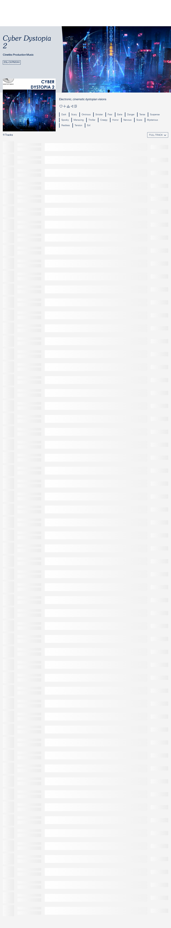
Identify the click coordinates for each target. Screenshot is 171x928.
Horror (115, 120)
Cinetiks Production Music (18, 55)
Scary (74, 115)
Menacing (79, 120)
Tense (142, 115)
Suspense (155, 115)
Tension (78, 126)
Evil (88, 126)
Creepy (103, 120)
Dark (63, 115)
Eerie (119, 115)
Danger (130, 115)
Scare (139, 120)
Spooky (65, 120)
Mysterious (152, 120)
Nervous (127, 120)
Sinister (99, 115)
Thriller (91, 120)
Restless (65, 126)
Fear (110, 115)
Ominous (86, 115)
